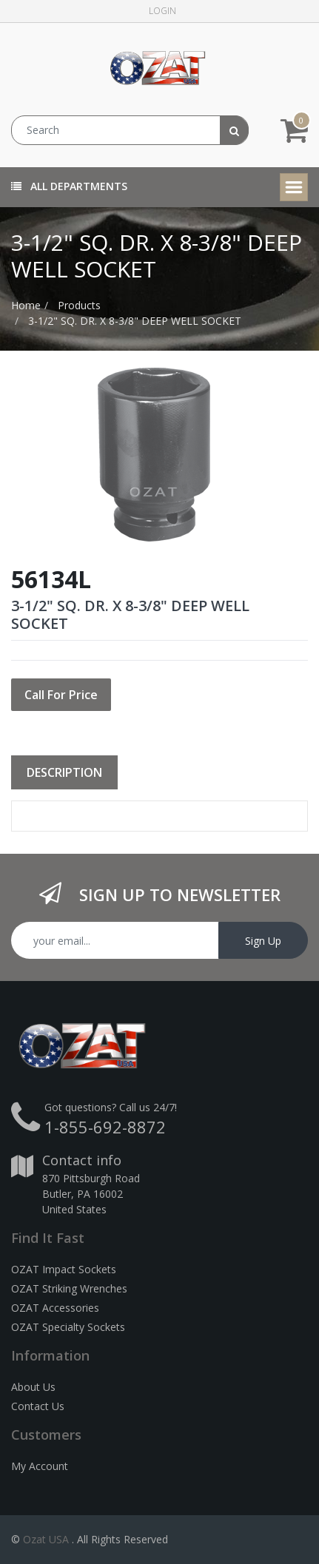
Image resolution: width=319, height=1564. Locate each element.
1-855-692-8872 (105, 1127)
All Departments (69, 186)
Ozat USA (46, 1539)
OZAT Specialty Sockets (68, 1327)
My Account (39, 1466)
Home (26, 305)
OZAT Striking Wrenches (69, 1288)
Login (162, 10)
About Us (33, 1387)
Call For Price (61, 695)
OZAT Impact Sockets (63, 1269)
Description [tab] (64, 772)
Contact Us (37, 1406)
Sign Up (263, 941)
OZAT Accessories (55, 1308)
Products (79, 305)
